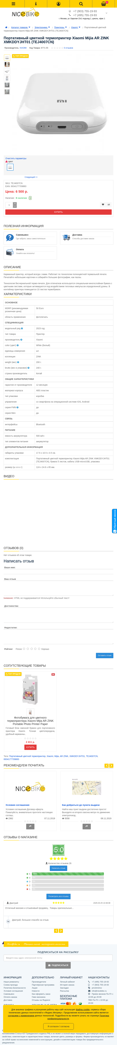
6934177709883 (11, 758)
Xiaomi (75, 27)
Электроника (42, 27)
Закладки (64, 987)
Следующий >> (31, 176)
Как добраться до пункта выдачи (81, 804)
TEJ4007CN (92, 755)
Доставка (8, 999)
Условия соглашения (17, 804)
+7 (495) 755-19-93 (85, 15)
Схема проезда (11, 984)
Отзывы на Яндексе (41, 999)
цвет (9, 161)
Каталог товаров (20, 27)
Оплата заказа (10, 996)
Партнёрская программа (43, 984)
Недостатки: (10, 626)
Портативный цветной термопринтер (27, 755)
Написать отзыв (58, 867)
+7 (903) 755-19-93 (85, 11)
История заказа (67, 984)
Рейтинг (8, 648)
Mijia (56, 755)
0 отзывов (68, 48)
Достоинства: (11, 605)
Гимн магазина (38, 996)
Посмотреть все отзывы (58, 895)
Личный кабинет (67, 981)
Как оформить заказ (41, 993)
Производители (39, 981)
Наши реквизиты (11, 981)
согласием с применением (21, 1015)
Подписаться (58, 964)
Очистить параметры (15, 158)
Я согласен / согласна (58, 1026)
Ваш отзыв (10, 578)
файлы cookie (83, 1009)
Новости (35, 990)
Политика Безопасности (15, 987)
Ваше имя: (9, 566)
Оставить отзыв (104, 655)
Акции (34, 987)
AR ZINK (64, 755)
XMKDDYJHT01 (77, 755)
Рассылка (64, 990)
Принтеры (60, 27)
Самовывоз (9, 993)
